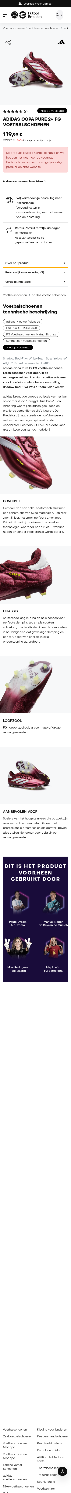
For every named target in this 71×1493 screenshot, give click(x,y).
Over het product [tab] (17, 263)
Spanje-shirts (46, 1481)
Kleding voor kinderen (52, 1429)
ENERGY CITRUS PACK (21, 328)
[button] (45, 181)
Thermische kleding (50, 1468)
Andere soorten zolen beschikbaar (24, 181)
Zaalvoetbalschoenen (17, 1436)
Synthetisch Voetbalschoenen (26, 340)
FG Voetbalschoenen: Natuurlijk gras (31, 334)
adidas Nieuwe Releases (23, 321)
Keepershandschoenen (53, 1436)
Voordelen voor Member (35, 3)
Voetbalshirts (46, 1488)
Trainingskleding (48, 1474)
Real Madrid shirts (49, 1443)
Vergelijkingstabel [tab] (18, 281)
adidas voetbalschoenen (44, 28)
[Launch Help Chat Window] (62, 1471)
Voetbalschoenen (14, 28)
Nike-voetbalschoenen (18, 1486)
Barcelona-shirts (48, 1450)
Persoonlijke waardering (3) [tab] (24, 272)
